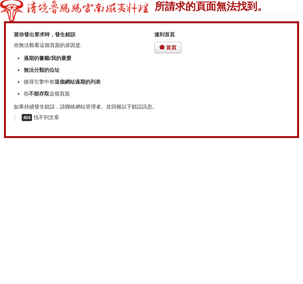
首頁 (167, 47)
